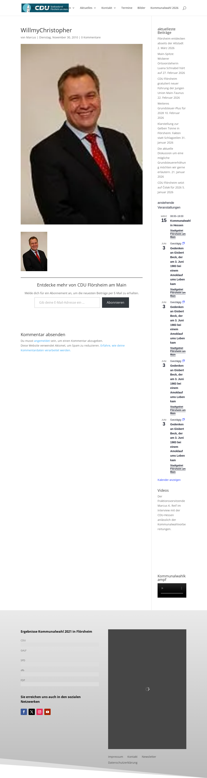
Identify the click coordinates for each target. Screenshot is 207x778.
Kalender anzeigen (169, 479)
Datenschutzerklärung (122, 762)
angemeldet (42, 341)
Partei (47, 8)
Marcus (31, 37)
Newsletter (149, 757)
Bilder (141, 8)
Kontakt (106, 8)
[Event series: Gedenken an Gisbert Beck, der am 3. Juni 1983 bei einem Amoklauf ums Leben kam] (183, 243)
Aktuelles (86, 8)
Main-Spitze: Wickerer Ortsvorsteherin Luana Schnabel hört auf (171, 63)
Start (34, 8)
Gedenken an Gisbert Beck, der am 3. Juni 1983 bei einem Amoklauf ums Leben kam (177, 266)
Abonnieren (115, 302)
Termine (126, 8)
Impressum (115, 757)
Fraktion (65, 8)
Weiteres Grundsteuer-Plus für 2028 (172, 108)
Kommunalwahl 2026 (164, 8)
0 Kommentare (91, 37)
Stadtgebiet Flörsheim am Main (178, 233)
